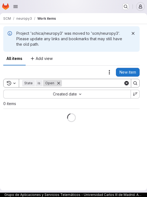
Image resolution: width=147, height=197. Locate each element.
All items (14, 58)
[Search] (95, 83)
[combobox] (67, 94)
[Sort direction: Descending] (135, 94)
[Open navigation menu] (15, 6)
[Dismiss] (133, 33)
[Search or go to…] (125, 6)
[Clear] (126, 83)
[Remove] (58, 83)
